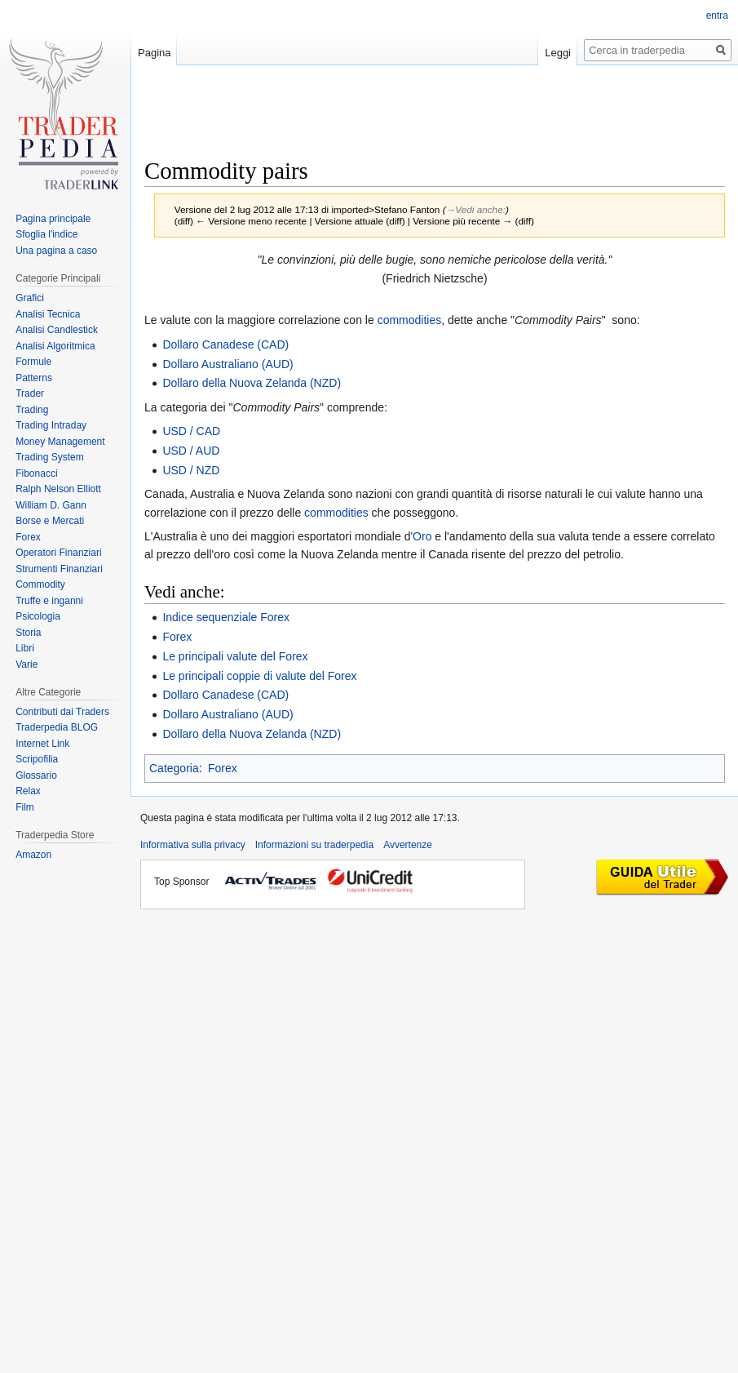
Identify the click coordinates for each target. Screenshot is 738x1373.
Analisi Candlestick (56, 329)
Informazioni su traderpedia (314, 845)
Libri (24, 648)
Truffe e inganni (49, 601)
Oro (422, 536)
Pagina (154, 53)
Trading (31, 409)
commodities (410, 320)
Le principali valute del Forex (234, 656)
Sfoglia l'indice (46, 234)
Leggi (558, 53)
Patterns (33, 378)
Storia (28, 632)
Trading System (49, 457)
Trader (29, 393)
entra (717, 15)
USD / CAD (191, 431)
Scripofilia (36, 759)
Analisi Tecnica (47, 314)
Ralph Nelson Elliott (58, 489)
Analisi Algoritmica (55, 346)
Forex (177, 636)
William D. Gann (50, 505)
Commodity (40, 584)
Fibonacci (36, 473)
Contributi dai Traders (62, 712)
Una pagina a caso (56, 250)
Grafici (29, 298)
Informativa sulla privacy (192, 845)
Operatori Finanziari (58, 552)
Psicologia (37, 616)
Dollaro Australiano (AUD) (227, 364)
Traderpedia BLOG (56, 727)
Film (24, 807)
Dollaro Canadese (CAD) (225, 344)
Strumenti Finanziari (59, 569)
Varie (26, 664)
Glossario (36, 775)
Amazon (33, 854)
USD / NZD (190, 470)
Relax (28, 791)
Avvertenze (407, 845)
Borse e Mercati (49, 521)
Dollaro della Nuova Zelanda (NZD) (251, 382)
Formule (33, 361)
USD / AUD (190, 450)
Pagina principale (53, 218)
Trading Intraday (50, 425)
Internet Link (42, 743)
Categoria (174, 768)
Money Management (59, 441)
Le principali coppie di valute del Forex (259, 675)
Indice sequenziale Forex (225, 617)
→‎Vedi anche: (476, 209)
